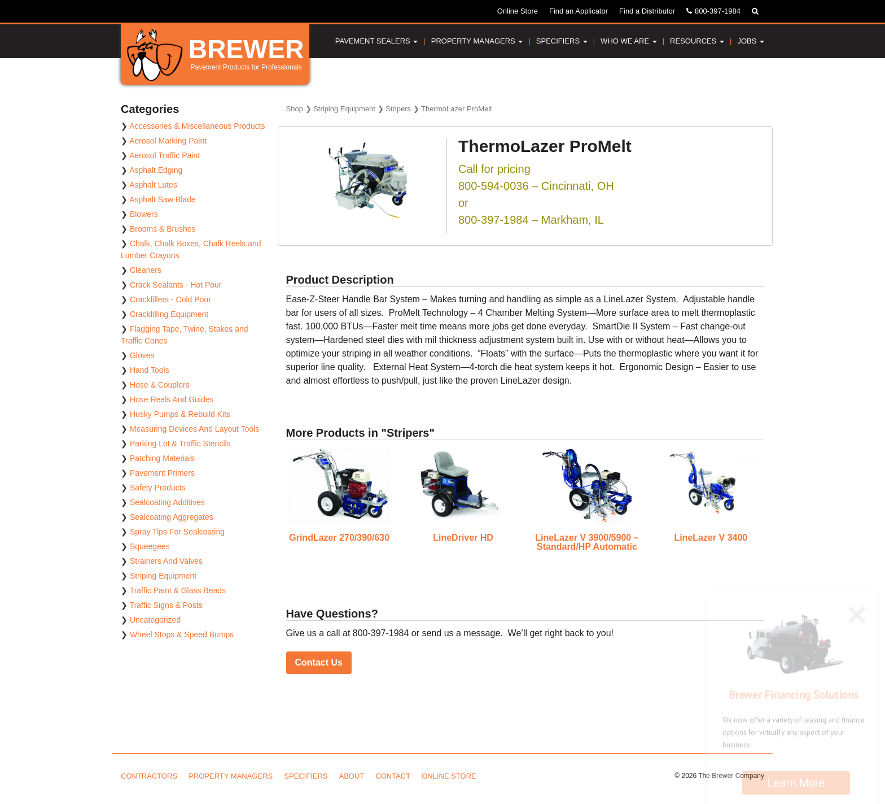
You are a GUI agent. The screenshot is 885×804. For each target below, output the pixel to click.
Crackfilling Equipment (169, 314)
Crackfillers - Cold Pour (170, 299)
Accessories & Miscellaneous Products (197, 126)
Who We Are (629, 41)
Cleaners (145, 270)
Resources (697, 41)
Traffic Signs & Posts (166, 605)
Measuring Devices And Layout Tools (194, 428)
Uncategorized (155, 619)
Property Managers (477, 41)
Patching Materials (162, 458)
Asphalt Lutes (153, 184)
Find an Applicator (578, 11)
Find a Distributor (647, 11)
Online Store (517, 11)
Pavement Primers (162, 472)
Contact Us (319, 662)
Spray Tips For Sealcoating (177, 531)
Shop (294, 109)
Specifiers (562, 41)
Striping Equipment (344, 109)
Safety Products (158, 487)
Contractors (149, 776)
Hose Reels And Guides (172, 399)
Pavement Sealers (376, 41)
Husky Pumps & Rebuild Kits (180, 414)
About (352, 776)
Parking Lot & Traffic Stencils (180, 443)
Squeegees (150, 546)
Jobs (750, 41)
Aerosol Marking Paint (168, 140)
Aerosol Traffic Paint (164, 155)
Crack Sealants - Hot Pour (176, 284)
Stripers (398, 109)
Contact (392, 776)
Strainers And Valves (166, 561)
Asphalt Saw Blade (162, 199)
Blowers (144, 214)
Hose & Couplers (160, 384)
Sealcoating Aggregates (171, 516)
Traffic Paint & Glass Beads (178, 590)
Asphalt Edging (155, 170)
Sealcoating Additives (167, 502)
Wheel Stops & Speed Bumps (182, 634)
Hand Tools (149, 370)
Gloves (142, 355)
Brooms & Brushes (163, 228)
